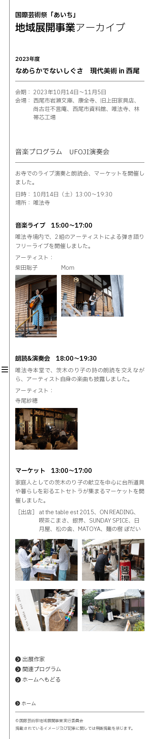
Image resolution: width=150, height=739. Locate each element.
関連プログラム (41, 669)
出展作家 (33, 659)
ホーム (29, 703)
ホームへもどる (41, 680)
